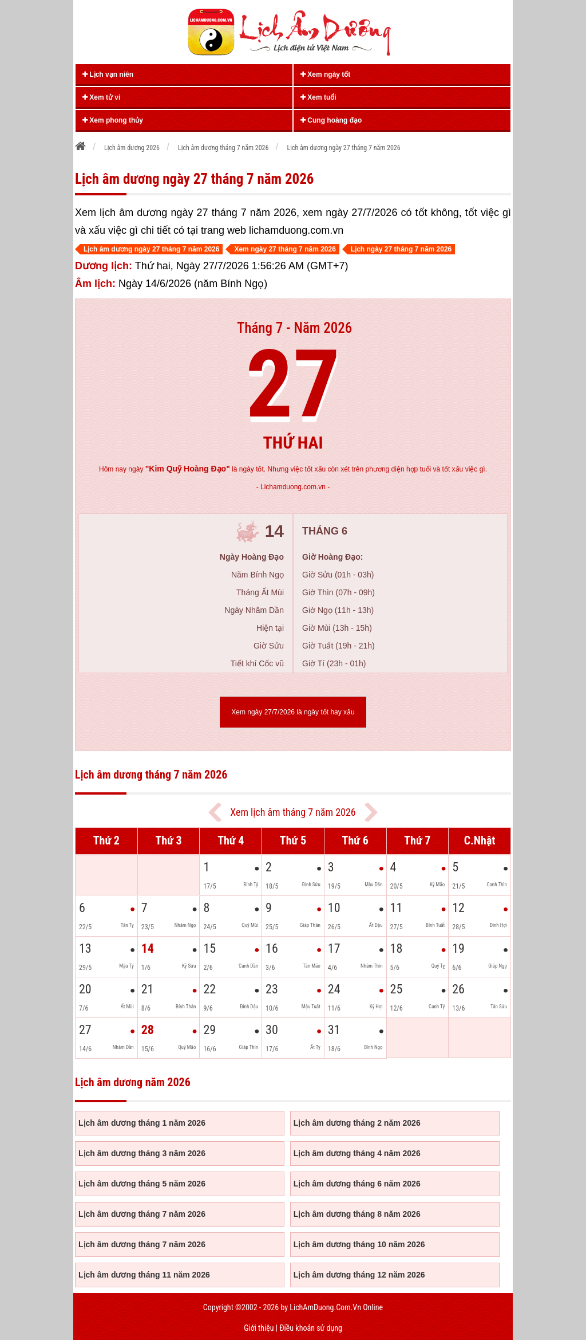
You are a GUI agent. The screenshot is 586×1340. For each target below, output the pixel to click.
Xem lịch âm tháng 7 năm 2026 (292, 812)
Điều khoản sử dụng (310, 1328)
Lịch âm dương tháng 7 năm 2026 (141, 1214)
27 (293, 384)
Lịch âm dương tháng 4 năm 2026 (357, 1153)
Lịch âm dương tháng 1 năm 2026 (141, 1122)
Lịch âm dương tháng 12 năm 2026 (359, 1274)
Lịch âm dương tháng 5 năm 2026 (141, 1183)
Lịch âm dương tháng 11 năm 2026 (144, 1274)
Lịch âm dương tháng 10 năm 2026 (359, 1244)
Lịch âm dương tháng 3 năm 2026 (141, 1153)
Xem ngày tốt (325, 74)
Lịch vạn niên (107, 74)
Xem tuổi (318, 97)
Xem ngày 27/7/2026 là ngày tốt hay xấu (292, 712)
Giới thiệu (259, 1328)
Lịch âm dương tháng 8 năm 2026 (357, 1214)
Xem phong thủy (112, 120)
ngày (178, 469)
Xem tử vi (101, 97)
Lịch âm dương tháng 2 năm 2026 (357, 1122)
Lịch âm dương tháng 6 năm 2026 (357, 1183)
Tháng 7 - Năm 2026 (294, 328)
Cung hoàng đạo (331, 120)
